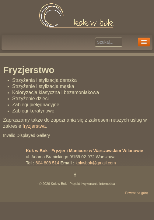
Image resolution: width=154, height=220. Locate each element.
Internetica (107, 183)
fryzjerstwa (34, 126)
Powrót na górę (136, 193)
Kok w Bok (59, 183)
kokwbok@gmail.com (95, 162)
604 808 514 (47, 162)
